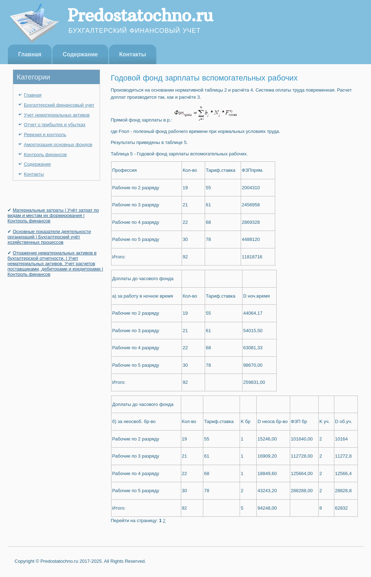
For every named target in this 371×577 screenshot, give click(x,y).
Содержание (80, 54)
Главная (29, 54)
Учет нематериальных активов (57, 115)
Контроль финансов (45, 154)
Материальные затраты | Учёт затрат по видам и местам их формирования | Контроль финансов (53, 215)
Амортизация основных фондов (58, 144)
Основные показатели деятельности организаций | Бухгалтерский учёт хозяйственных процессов (49, 237)
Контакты (132, 54)
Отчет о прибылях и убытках (54, 124)
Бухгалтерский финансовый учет (59, 105)
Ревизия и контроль (45, 134)
